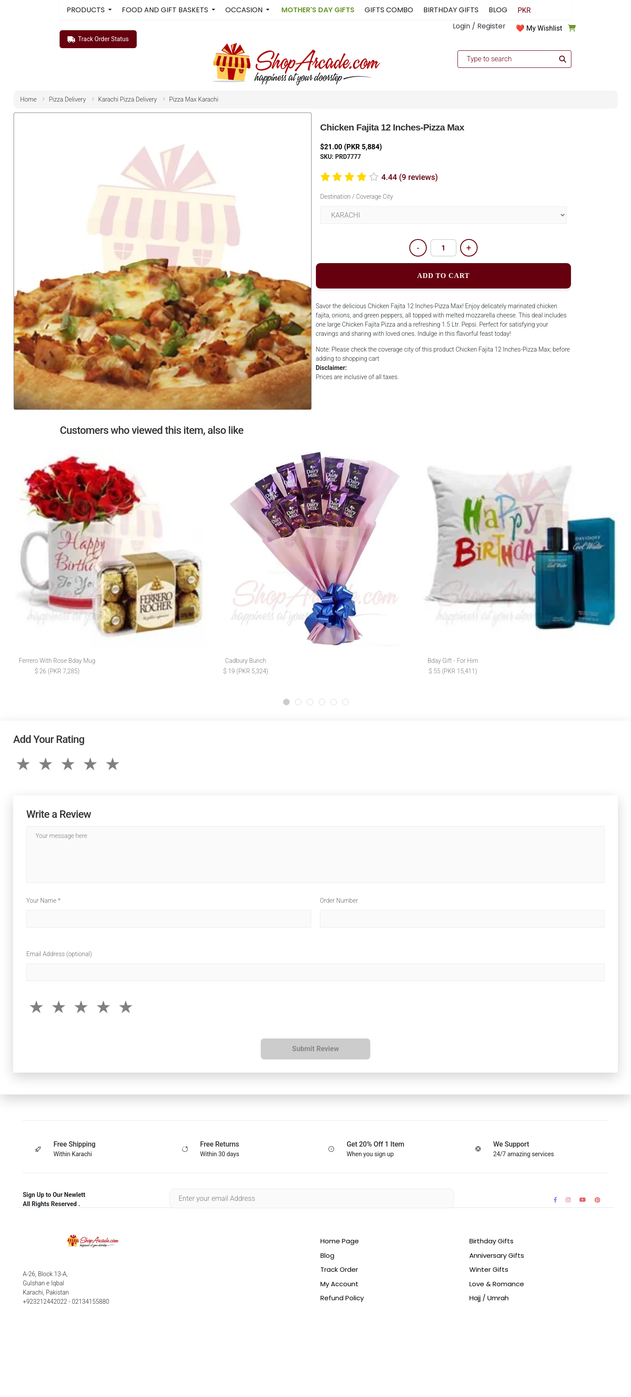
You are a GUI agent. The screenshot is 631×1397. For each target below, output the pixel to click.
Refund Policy (342, 1297)
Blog (327, 1255)
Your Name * (43, 900)
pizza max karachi (193, 99)
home (28, 99)
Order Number (339, 900)
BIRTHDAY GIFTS (451, 10)
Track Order (339, 1269)
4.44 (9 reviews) (409, 177)
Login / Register (479, 26)
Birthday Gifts (491, 1241)
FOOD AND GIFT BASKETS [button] (166, 10)
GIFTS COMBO (389, 10)
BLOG (498, 10)
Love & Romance (496, 1283)
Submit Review (315, 1049)
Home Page (339, 1241)
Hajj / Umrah (489, 1297)
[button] (286, 702)
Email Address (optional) (59, 953)
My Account (339, 1283)
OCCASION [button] (244, 10)
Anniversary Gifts (496, 1255)
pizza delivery (67, 99)
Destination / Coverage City (356, 196)
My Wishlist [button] (544, 28)
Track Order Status (98, 39)
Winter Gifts (488, 1269)
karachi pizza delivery (127, 99)
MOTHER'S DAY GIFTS (317, 10)
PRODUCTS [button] (86, 10)
